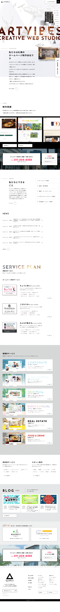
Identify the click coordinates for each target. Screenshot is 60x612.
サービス (57, 17)
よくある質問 (40, 587)
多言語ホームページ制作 (46, 201)
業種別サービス (51, 579)
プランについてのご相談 (53, 584)
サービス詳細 (6, 475)
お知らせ (4, 249)
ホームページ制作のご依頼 (42, 584)
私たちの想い (56, 10)
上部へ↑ (56, 566)
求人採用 (30, 582)
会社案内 (30, 580)
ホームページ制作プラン (53, 577)
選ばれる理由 (31, 578)
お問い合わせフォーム (48, 161)
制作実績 (57, 21)
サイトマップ (5, 593)
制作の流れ (21, 145)
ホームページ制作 (44, 180)
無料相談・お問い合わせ (57, 68)
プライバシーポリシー (6, 595)
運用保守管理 (40, 579)
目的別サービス (51, 580)
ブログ (57, 23)
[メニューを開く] (58, 1)
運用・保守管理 (43, 186)
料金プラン (57, 19)
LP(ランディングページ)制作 (47, 196)
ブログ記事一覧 (6, 515)
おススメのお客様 (40, 582)
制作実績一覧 (6, 145)
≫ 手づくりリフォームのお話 (42, 60)
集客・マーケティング (45, 191)
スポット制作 (51, 582)
